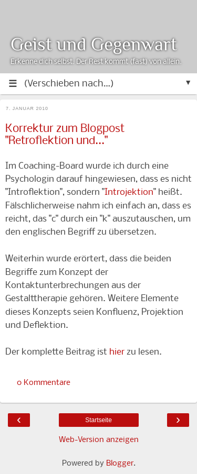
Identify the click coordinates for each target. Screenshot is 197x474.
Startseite (98, 420)
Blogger (119, 463)
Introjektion (129, 192)
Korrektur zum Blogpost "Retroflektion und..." (65, 135)
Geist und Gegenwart (94, 44)
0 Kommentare (43, 383)
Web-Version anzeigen (99, 440)
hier (117, 352)
